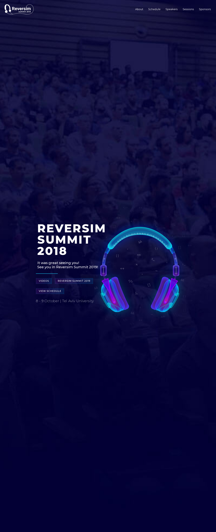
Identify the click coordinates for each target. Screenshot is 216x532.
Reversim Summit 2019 (74, 281)
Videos (44, 281)
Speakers (172, 9)
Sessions (188, 9)
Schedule (154, 9)
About (139, 9)
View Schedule (50, 291)
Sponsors (205, 9)
